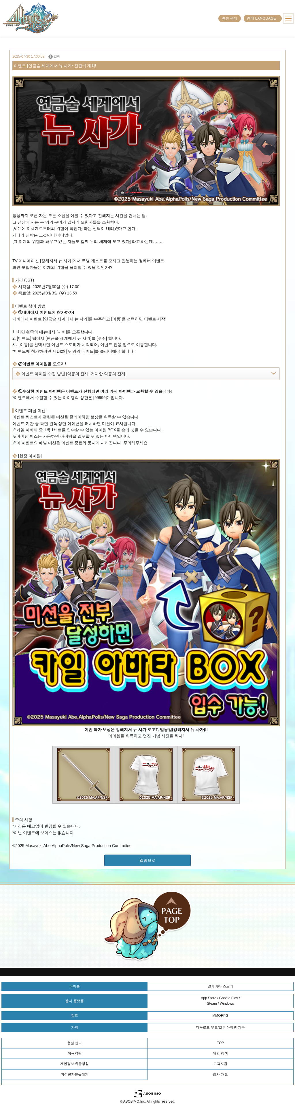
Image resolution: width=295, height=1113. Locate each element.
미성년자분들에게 (74, 1074)
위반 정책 (220, 1053)
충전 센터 (229, 18)
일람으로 (147, 860)
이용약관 (75, 1053)
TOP (220, 1043)
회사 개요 (220, 1074)
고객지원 (220, 1064)
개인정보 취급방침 (74, 1064)
